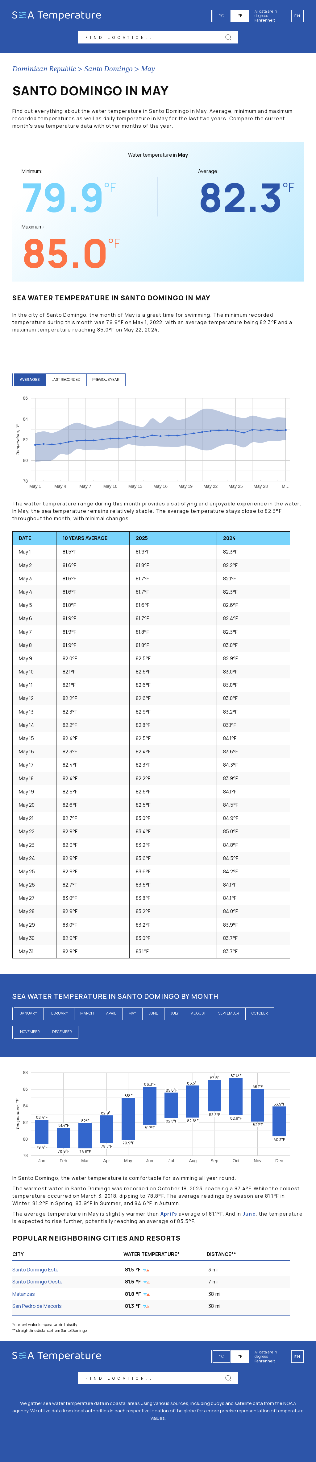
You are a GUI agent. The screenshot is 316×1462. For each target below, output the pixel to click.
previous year (107, 380)
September (228, 1013)
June (153, 1013)
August (198, 1013)
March (87, 1013)
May (148, 70)
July (174, 1013)
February (58, 1013)
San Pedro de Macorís (37, 1306)
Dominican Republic (44, 70)
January (28, 1013)
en (297, 1356)
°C (222, 15)
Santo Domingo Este (35, 1270)
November (30, 1032)
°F (240, 15)
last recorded (66, 380)
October (260, 1013)
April (111, 1013)
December (62, 1032)
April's (168, 1214)
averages (30, 380)
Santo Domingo (108, 70)
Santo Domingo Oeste (37, 1282)
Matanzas (23, 1294)
